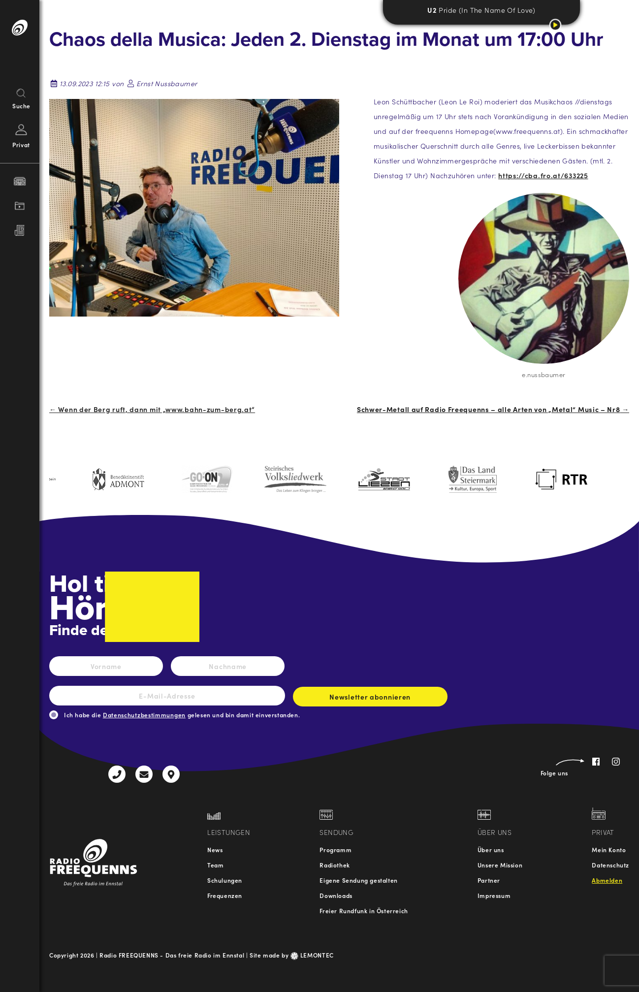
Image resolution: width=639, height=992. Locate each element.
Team (215, 865)
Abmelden (607, 880)
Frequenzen (224, 895)
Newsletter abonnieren (370, 699)
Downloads (336, 895)
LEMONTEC (312, 955)
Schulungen (224, 880)
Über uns (491, 849)
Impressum (494, 895)
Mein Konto (609, 849)
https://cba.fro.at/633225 (543, 175)
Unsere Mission (500, 865)
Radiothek (335, 865)
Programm (335, 849)
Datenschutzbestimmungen (144, 714)
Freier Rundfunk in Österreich (364, 910)
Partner (489, 880)
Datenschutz (610, 865)
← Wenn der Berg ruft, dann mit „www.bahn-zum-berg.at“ (152, 409)
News (215, 849)
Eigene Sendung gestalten (358, 880)
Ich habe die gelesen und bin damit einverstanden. (182, 714)
